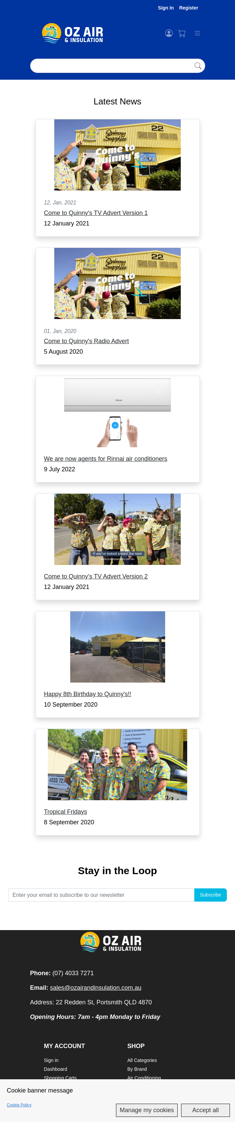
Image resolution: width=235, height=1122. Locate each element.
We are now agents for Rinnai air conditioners (106, 458)
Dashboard (55, 1069)
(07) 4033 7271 (73, 973)
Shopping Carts (60, 1078)
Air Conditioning (144, 1078)
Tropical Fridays (65, 811)
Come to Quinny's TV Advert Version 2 (96, 576)
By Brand (137, 1069)
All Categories (142, 1060)
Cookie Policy (19, 1105)
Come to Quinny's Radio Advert (86, 341)
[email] (101, 895)
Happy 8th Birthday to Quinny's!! (88, 694)
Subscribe (210, 895)
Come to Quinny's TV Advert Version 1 (96, 213)
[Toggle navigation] (194, 33)
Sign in (51, 1060)
